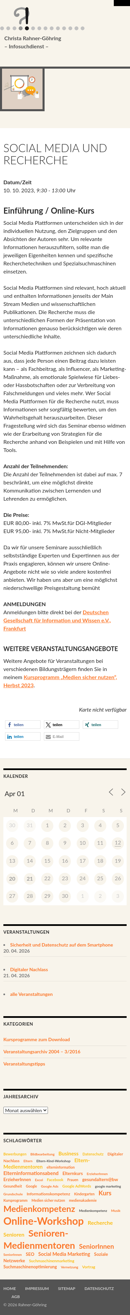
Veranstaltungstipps (24, 1064)
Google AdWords (76, 1186)
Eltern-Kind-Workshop (53, 1161)
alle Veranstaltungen (31, 994)
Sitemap (66, 1288)
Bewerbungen (14, 1154)
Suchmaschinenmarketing (51, 1260)
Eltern (27, 1161)
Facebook (55, 1179)
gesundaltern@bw (100, 1179)
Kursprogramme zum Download (36, 1039)
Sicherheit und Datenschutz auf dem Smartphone (61, 945)
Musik (116, 1211)
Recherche (100, 1222)
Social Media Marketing (64, 1254)
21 (30, 878)
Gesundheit (12, 1186)
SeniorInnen (96, 1246)
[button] (23, 724)
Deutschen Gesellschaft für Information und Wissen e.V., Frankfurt (57, 620)
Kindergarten (84, 1194)
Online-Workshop (43, 1221)
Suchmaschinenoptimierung (30, 1266)
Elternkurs (72, 1173)
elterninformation (61, 1167)
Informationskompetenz (48, 1193)
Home (9, 1288)
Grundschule (13, 1194)
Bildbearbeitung (42, 1154)
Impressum (37, 1288)
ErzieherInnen (97, 1174)
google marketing (108, 1186)
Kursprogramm (15, 1200)
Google (31, 1186)
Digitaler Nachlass (29, 969)
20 (12, 878)
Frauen (72, 1180)
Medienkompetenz (39, 1208)
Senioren (13, 1234)
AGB (15, 1296)
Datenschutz (92, 1154)
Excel (39, 1180)
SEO (30, 1254)
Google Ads (49, 1186)
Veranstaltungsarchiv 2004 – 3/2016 (41, 1051)
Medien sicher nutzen (48, 1200)
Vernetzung (69, 1267)
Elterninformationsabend (30, 1173)
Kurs (105, 1193)
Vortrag (88, 1267)
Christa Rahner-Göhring (54, 42)
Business (68, 1153)
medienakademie (83, 1200)
